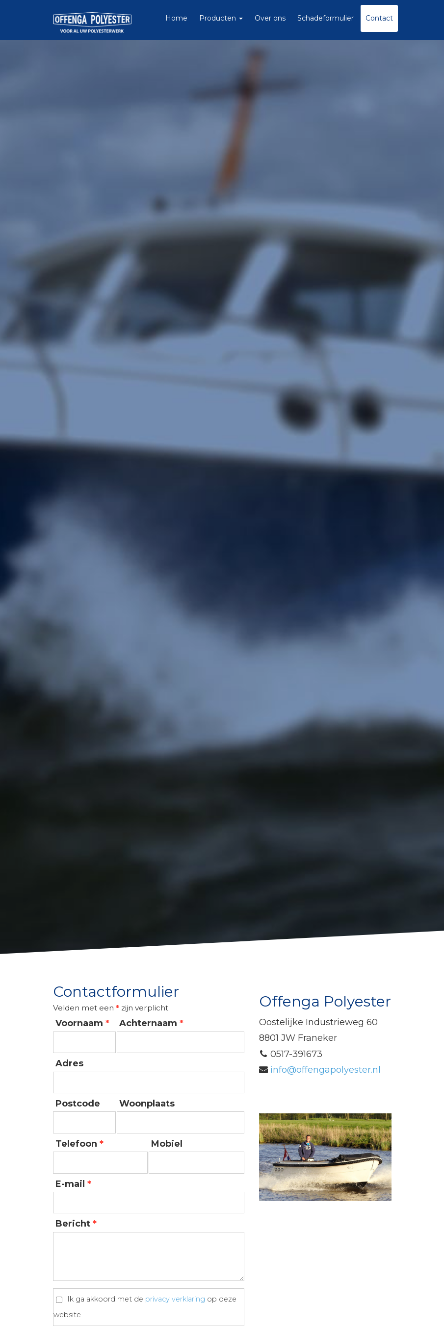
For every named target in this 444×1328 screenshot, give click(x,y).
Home (176, 18)
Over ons (270, 18)
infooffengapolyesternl (325, 1069)
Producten (221, 18)
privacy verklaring (175, 1299)
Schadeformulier (325, 18)
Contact (379, 18)
